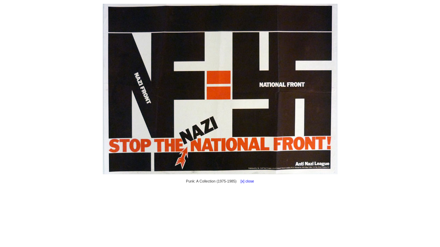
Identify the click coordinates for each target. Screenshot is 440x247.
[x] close (246, 181)
